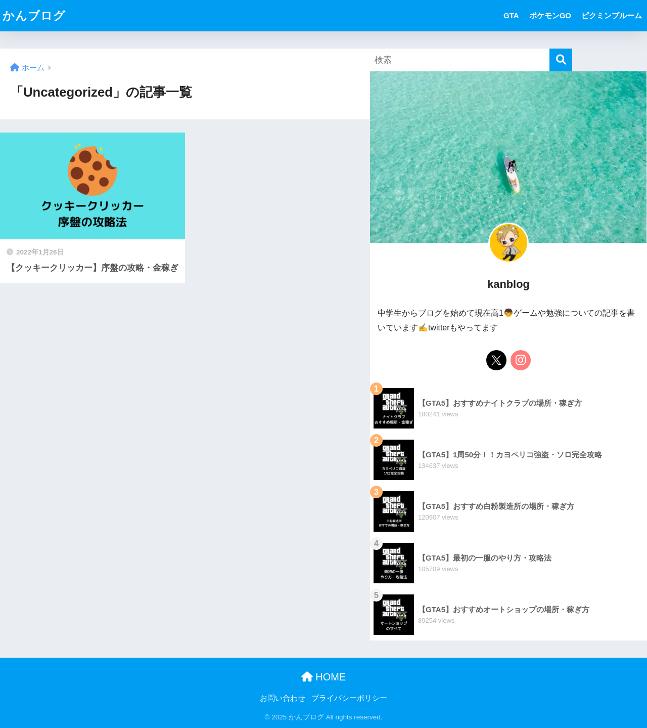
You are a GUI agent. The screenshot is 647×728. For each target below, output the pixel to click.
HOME (323, 676)
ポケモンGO (550, 15)
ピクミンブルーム (611, 15)
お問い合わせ (282, 698)
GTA (511, 15)
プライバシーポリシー (349, 698)
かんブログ (34, 15)
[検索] (560, 60)
